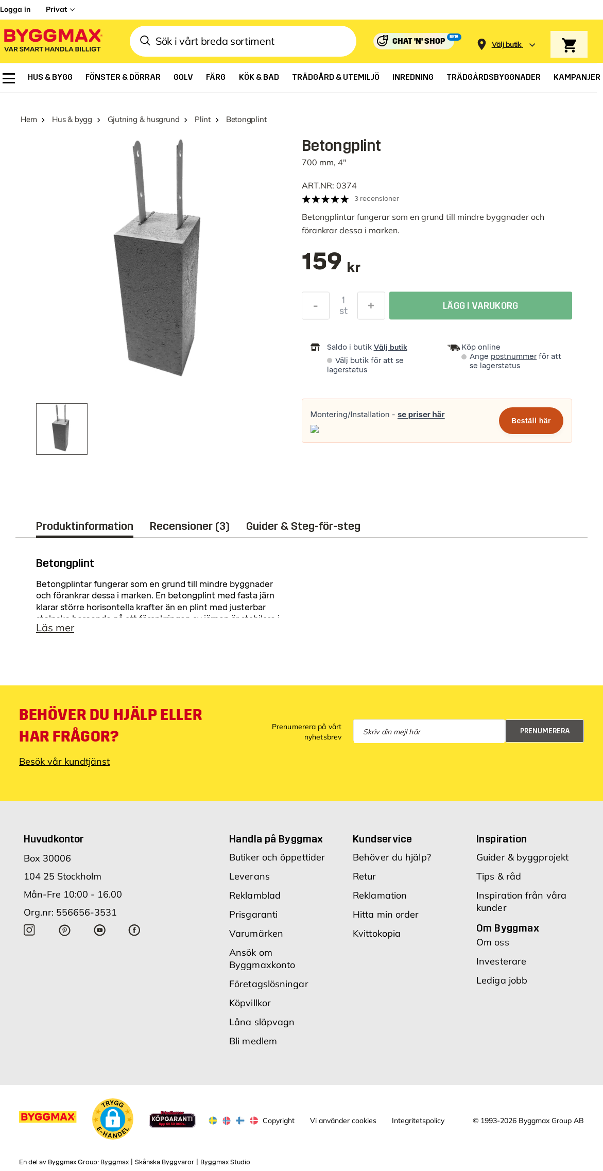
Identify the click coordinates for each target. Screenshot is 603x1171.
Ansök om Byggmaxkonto (262, 958)
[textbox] (331, 266)
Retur (364, 876)
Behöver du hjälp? (392, 857)
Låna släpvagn (262, 1022)
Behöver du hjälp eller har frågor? (110, 725)
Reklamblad (255, 895)
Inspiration (501, 839)
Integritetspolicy (418, 1120)
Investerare (501, 961)
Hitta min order (386, 914)
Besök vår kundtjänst (64, 761)
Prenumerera (545, 731)
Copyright (279, 1120)
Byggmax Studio (225, 1162)
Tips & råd (498, 876)
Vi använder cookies (343, 1120)
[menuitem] (9, 78)
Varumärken (256, 933)
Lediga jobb (501, 980)
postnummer (514, 356)
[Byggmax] (52, 41)
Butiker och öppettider (277, 857)
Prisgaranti (253, 914)
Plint (203, 119)
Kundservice (382, 839)
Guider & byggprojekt (522, 857)
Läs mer (55, 627)
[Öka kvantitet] (371, 308)
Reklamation (380, 895)
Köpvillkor (250, 1003)
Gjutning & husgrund (144, 119)
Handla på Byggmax (276, 839)
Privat (56, 9)
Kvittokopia (377, 933)
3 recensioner (376, 198)
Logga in (15, 9)
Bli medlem (253, 1041)
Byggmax (114, 1162)
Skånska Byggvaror (164, 1162)
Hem (29, 119)
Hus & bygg (72, 119)
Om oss (492, 942)
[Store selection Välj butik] (506, 44)
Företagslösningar (268, 984)
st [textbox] (343, 313)
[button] (112, 1119)
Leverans (249, 876)
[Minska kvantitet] (316, 308)
